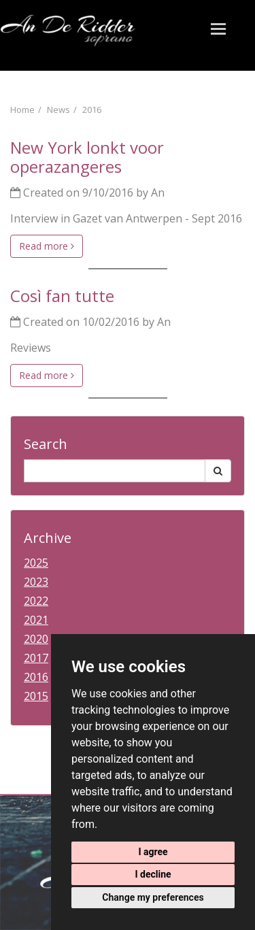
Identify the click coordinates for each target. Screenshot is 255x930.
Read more (46, 245)
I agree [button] (152, 851)
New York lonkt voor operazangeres (87, 157)
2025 (36, 562)
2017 (36, 657)
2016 (91, 109)
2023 (36, 581)
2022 (36, 600)
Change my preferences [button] (152, 897)
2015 (36, 695)
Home (22, 109)
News (58, 109)
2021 (36, 619)
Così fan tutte (62, 295)
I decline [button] (153, 874)
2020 (36, 638)
